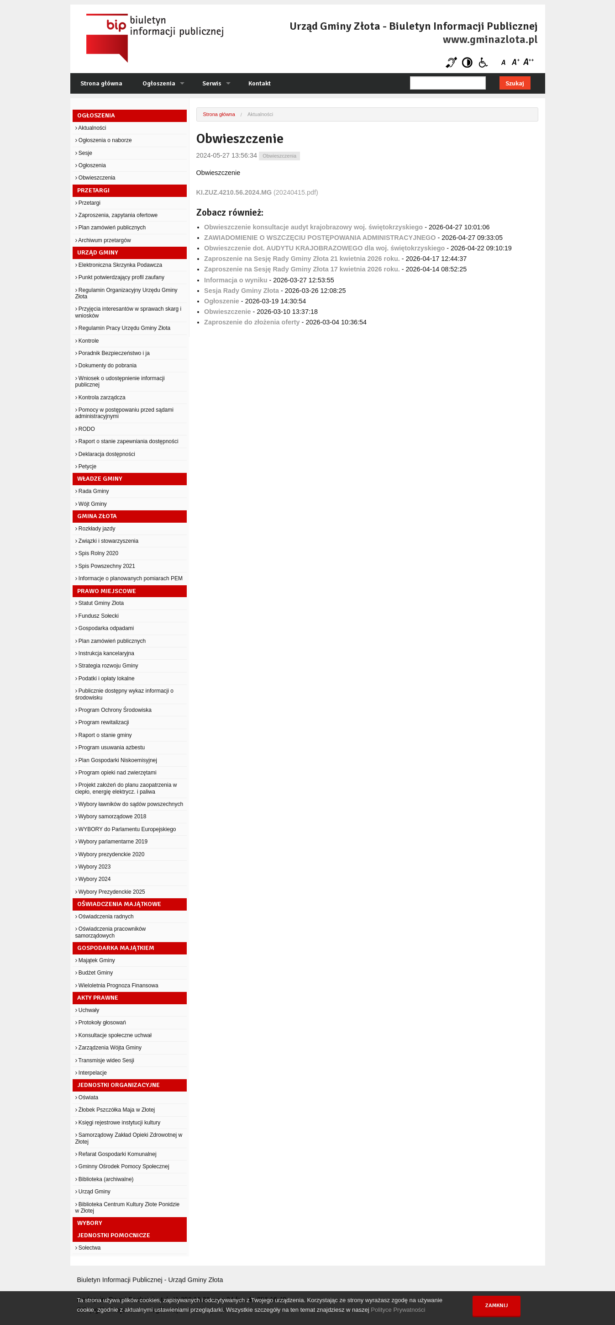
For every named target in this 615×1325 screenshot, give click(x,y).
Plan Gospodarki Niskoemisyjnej (116, 760)
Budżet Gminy (94, 973)
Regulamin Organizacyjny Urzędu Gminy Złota (126, 293)
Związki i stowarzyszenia (107, 541)
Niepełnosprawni (483, 62)
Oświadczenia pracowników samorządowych (110, 932)
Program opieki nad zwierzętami (116, 772)
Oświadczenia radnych (104, 916)
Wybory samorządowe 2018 (111, 816)
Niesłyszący (451, 62)
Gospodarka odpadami (104, 628)
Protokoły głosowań (100, 1022)
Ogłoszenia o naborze (103, 140)
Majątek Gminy (95, 960)
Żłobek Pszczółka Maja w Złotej (115, 1110)
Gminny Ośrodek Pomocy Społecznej (122, 1166)
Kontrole (87, 341)
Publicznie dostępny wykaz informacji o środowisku (124, 694)
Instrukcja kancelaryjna (104, 653)
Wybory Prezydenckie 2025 (110, 892)
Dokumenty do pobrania (106, 365)
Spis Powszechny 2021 (105, 566)
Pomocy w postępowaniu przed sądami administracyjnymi (124, 413)
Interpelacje (91, 1073)
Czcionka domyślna (505, 62)
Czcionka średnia (516, 62)
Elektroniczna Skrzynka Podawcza (119, 265)
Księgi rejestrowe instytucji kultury (118, 1122)
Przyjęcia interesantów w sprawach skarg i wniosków (128, 312)
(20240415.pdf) (257, 192)
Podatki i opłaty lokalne (105, 678)
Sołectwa (88, 1248)
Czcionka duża (528, 62)
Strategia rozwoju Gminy (106, 665)
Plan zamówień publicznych (110, 227)
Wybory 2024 (93, 879)
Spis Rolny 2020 (97, 553)
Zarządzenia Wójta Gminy (108, 1047)
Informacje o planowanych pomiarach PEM (129, 578)
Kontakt (259, 83)
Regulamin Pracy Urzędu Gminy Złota (123, 328)
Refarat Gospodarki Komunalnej (116, 1154)
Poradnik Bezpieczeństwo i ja (112, 353)
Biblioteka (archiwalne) (104, 1179)
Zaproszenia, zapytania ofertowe (116, 215)
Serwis (211, 83)
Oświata (87, 1097)
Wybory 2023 (93, 867)
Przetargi (87, 203)
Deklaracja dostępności (105, 454)
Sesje (83, 153)
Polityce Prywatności (398, 1309)
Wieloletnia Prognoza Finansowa (116, 985)
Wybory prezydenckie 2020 (110, 854)
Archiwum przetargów (103, 240)
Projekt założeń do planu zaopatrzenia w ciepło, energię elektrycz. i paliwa (126, 788)
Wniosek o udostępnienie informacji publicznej (120, 381)
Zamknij (496, 1305)
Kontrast (467, 62)
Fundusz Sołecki (97, 616)
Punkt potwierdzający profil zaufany (119, 277)
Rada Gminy (92, 491)
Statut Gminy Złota (99, 603)
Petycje (86, 466)
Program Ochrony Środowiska (113, 710)
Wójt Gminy (91, 504)
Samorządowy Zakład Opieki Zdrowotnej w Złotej (129, 1138)
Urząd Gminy (92, 1191)
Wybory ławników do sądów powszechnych (129, 804)
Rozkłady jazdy (95, 528)
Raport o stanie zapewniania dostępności (127, 441)
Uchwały (87, 1010)
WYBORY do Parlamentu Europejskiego (125, 829)
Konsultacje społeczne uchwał (113, 1035)
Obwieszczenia (95, 178)
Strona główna (101, 83)
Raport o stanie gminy (103, 735)
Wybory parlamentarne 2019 (111, 841)
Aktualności (90, 128)
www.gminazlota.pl (490, 39)
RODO (85, 429)
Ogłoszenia (158, 83)
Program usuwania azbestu (110, 747)
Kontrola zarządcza (100, 397)
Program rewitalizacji (102, 722)
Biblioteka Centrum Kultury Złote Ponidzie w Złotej (127, 1207)
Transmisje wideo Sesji (104, 1060)
